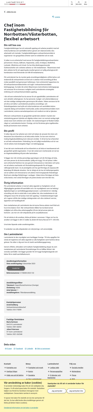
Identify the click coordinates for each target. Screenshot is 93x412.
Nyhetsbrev (76, 371)
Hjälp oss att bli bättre (14, 375)
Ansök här (16, 268)
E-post (8, 349)
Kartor (30, 371)
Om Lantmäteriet (34, 379)
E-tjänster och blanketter (54, 376)
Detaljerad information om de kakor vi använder (21, 408)
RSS (73, 379)
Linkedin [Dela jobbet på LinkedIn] (29, 349)
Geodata (31, 375)
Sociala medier (77, 368)
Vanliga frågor (11, 371)
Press (74, 375)
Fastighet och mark (35, 368)
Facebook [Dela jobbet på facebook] (18, 349)
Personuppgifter (56, 371)
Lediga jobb (54, 368)
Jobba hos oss (11, 12)
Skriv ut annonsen (42, 349)
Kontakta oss (11, 368)
